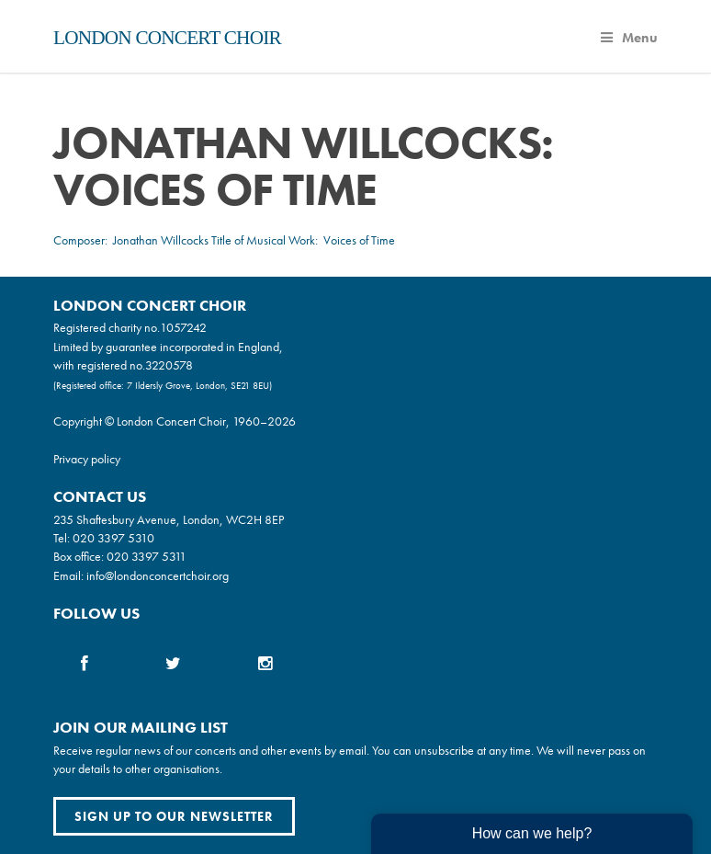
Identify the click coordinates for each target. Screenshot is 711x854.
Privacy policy (86, 458)
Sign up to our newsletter (174, 816)
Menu (629, 37)
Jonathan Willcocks (161, 240)
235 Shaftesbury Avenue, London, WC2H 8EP (168, 519)
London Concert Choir (167, 38)
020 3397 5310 (113, 537)
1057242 (183, 327)
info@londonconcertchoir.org (157, 575)
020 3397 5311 (146, 556)
